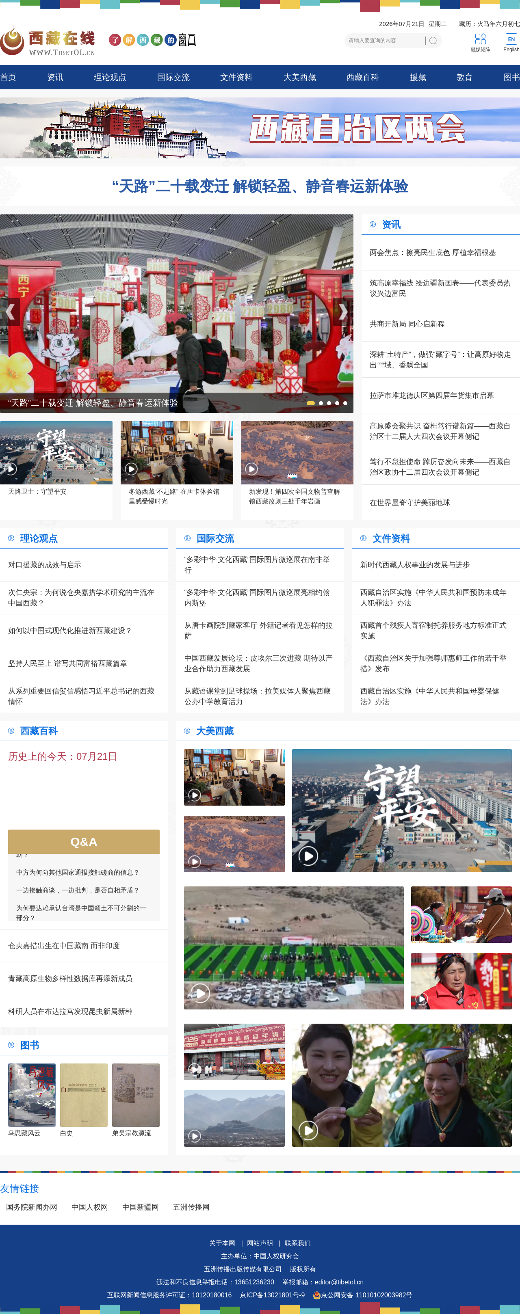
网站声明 (260, 1243)
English (511, 49)
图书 (512, 77)
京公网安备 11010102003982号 (362, 1295)
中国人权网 (90, 1207)
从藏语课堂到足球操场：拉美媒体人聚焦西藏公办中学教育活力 (257, 696)
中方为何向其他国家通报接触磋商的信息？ (78, 875)
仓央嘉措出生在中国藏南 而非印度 (64, 946)
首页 (8, 77)
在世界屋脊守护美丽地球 (410, 503)
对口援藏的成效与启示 (44, 565)
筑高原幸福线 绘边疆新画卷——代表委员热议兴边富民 (440, 288)
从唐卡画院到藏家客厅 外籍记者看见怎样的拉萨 (258, 630)
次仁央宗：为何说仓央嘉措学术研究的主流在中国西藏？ (81, 597)
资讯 (55, 77)
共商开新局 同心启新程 (407, 324)
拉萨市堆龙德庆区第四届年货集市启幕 (432, 395)
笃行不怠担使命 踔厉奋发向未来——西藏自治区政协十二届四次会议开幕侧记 (440, 467)
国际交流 (173, 77)
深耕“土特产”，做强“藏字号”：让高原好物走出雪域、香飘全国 (440, 359)
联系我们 (298, 1243)
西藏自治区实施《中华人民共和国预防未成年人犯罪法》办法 (433, 597)
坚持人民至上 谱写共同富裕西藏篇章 (67, 663)
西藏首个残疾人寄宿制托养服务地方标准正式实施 (433, 630)
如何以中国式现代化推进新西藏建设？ (70, 631)
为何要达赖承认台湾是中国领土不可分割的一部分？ (81, 916)
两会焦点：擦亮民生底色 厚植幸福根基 (433, 253)
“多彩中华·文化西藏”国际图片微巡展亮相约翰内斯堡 (257, 597)
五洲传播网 (191, 1207)
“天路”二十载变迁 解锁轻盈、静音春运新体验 (260, 186)
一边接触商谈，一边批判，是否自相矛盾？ (78, 893)
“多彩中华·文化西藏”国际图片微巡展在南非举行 (257, 564)
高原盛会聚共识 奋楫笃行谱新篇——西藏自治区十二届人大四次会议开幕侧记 (440, 431)
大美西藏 (300, 77)
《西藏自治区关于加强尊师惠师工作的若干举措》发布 (433, 663)
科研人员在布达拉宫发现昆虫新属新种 (70, 1011)
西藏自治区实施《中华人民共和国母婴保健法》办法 (429, 696)
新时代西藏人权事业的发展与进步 (415, 565)
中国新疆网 (140, 1207)
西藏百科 (363, 77)
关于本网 (222, 1243)
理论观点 (110, 77)
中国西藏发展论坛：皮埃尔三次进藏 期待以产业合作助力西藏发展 (258, 663)
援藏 (418, 77)
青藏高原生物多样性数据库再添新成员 (70, 979)
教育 (465, 77)
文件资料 (236, 77)
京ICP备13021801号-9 (272, 1295)
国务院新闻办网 (31, 1207)
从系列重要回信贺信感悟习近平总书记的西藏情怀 (81, 696)
